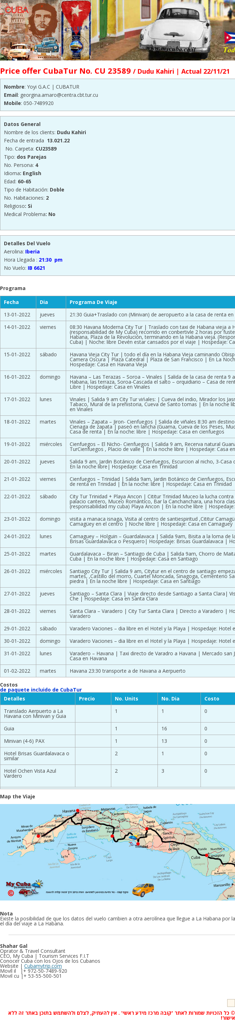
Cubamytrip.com (43, 965)
